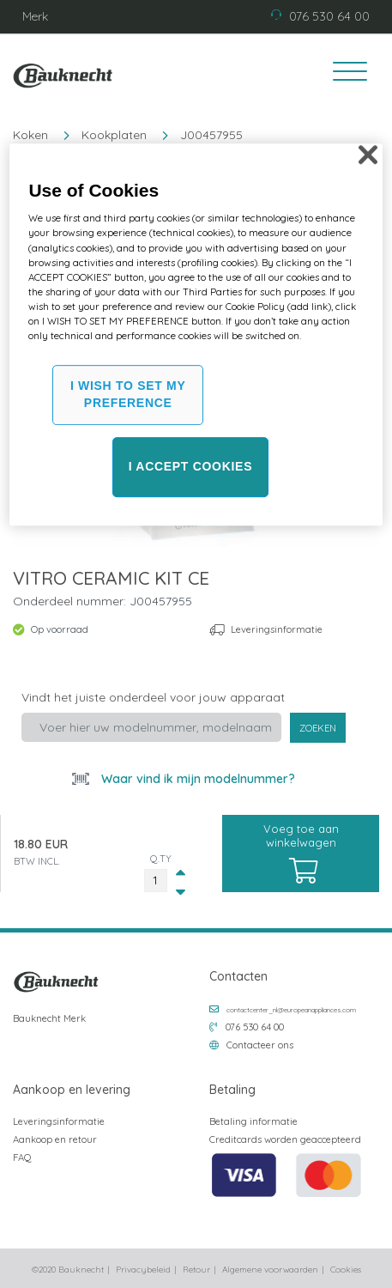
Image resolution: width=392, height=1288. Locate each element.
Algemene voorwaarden (270, 1269)
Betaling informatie (253, 1121)
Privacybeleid (143, 1269)
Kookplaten (114, 135)
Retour (196, 1269)
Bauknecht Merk (49, 1018)
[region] (195, 334)
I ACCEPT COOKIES (190, 466)
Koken (30, 135)
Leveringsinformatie (277, 629)
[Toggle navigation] (344, 73)
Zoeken (317, 728)
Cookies (345, 1269)
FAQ (22, 1157)
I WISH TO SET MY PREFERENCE (128, 395)
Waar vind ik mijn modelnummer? (196, 779)
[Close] (368, 154)
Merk (35, 16)
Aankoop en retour (55, 1139)
